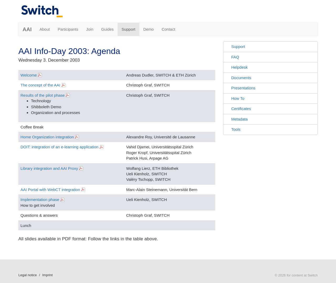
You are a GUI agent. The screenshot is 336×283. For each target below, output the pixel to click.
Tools (235, 129)
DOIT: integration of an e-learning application (59, 147)
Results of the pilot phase (42, 95)
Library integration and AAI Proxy (49, 168)
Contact (168, 29)
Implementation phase (39, 199)
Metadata (239, 119)
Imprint (47, 275)
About (44, 29)
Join (89, 29)
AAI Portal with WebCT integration (50, 189)
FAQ (235, 57)
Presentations (243, 88)
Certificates (241, 108)
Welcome (28, 75)
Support (128, 29)
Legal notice (27, 275)
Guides (107, 29)
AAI (27, 29)
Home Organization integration (47, 137)
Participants (68, 29)
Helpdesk (239, 67)
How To (237, 98)
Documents (241, 77)
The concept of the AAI (40, 85)
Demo (148, 29)
